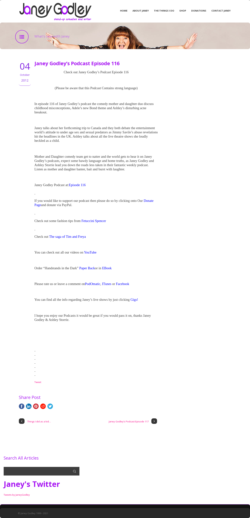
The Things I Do (164, 10)
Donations (198, 10)
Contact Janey (221, 10)
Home (123, 10)
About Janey (141, 10)
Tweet (37, 382)
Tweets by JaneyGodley (17, 494)
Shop (182, 10)
